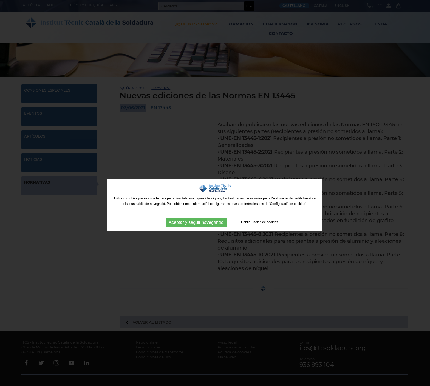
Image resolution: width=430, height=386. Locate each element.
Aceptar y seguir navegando (196, 222)
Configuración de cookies (259, 222)
